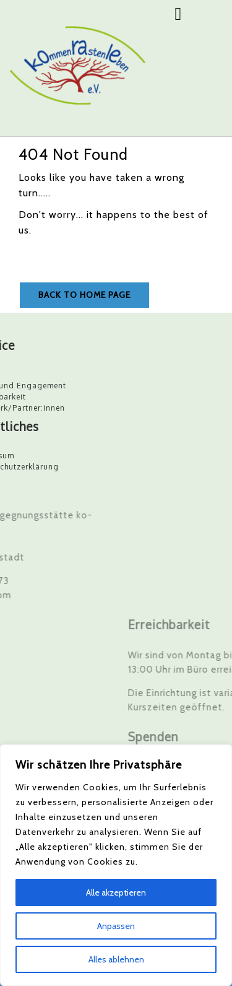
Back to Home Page (84, 294)
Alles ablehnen (116, 959)
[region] (116, 865)
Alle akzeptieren (116, 892)
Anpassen (116, 925)
